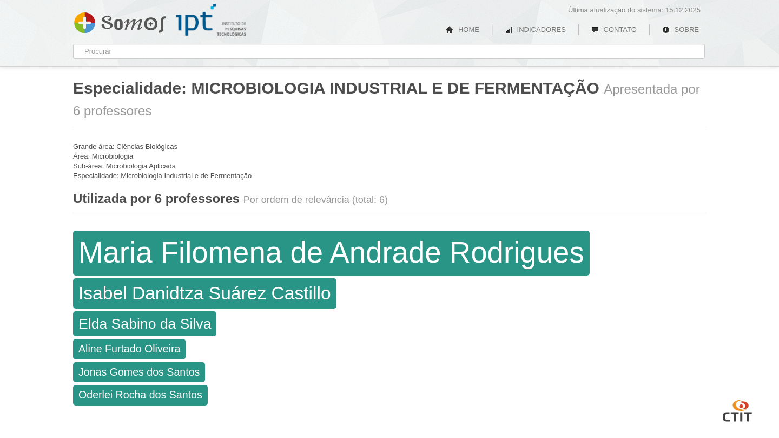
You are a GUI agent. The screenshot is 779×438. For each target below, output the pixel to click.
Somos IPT (120, 20)
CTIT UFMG (737, 409)
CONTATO (614, 29)
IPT (211, 20)
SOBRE (680, 29)
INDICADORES (535, 29)
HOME (462, 29)
